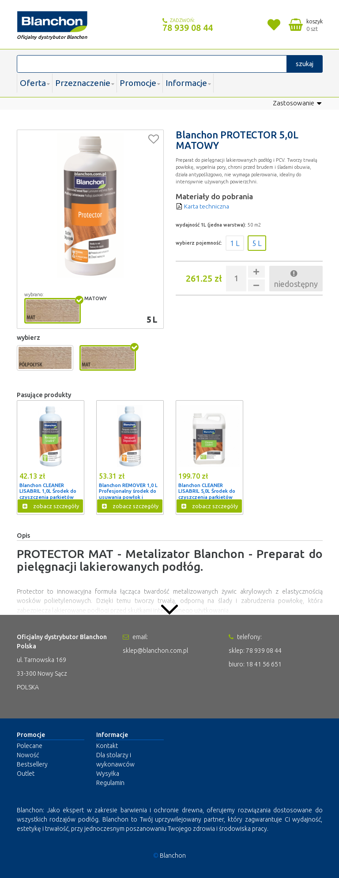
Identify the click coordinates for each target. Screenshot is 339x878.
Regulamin (110, 782)
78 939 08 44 (187, 27)
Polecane (29, 745)
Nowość (28, 755)
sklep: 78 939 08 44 (255, 650)
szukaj (304, 63)
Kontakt (107, 745)
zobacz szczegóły (51, 506)
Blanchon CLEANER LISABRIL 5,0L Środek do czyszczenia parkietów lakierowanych (207, 493)
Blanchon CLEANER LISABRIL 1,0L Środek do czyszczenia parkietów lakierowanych (49, 493)
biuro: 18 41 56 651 (255, 663)
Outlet (25, 773)
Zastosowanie (297, 104)
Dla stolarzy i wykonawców (115, 760)
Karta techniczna (203, 206)
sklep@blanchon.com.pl (155, 650)
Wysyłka (107, 773)
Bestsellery (32, 764)
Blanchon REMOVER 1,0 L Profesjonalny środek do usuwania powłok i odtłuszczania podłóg (130, 493)
